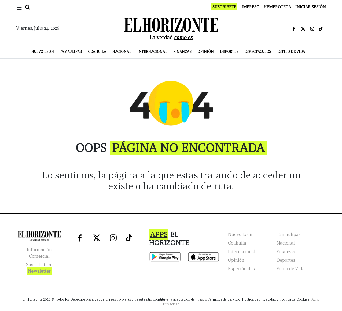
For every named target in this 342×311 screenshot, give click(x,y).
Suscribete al (39, 268)
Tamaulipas (71, 52)
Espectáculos (257, 52)
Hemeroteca (277, 7)
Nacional (121, 52)
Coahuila (97, 52)
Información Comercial (39, 253)
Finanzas (182, 52)
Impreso (250, 7)
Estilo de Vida (291, 52)
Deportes (229, 52)
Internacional (152, 52)
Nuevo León (42, 52)
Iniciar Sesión (310, 7)
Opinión (205, 52)
